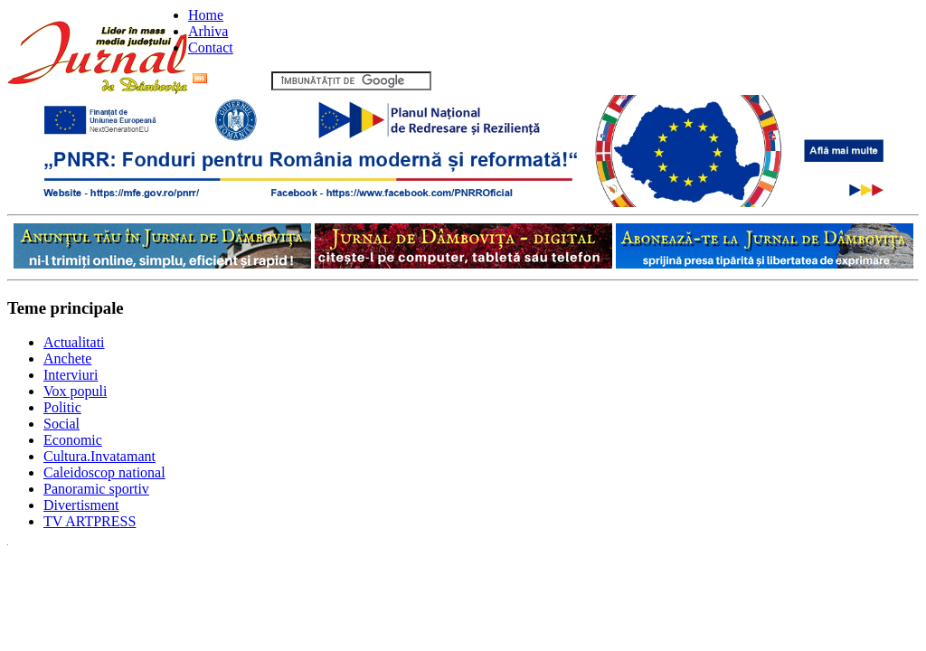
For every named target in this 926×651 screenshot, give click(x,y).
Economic (72, 440)
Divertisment (81, 505)
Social (61, 423)
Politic (62, 407)
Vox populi (75, 391)
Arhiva (208, 31)
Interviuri (70, 374)
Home (205, 15)
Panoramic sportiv (96, 488)
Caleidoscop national (104, 472)
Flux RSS (230, 80)
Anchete (67, 358)
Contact (210, 47)
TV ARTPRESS (89, 521)
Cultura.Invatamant (99, 456)
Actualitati (74, 342)
